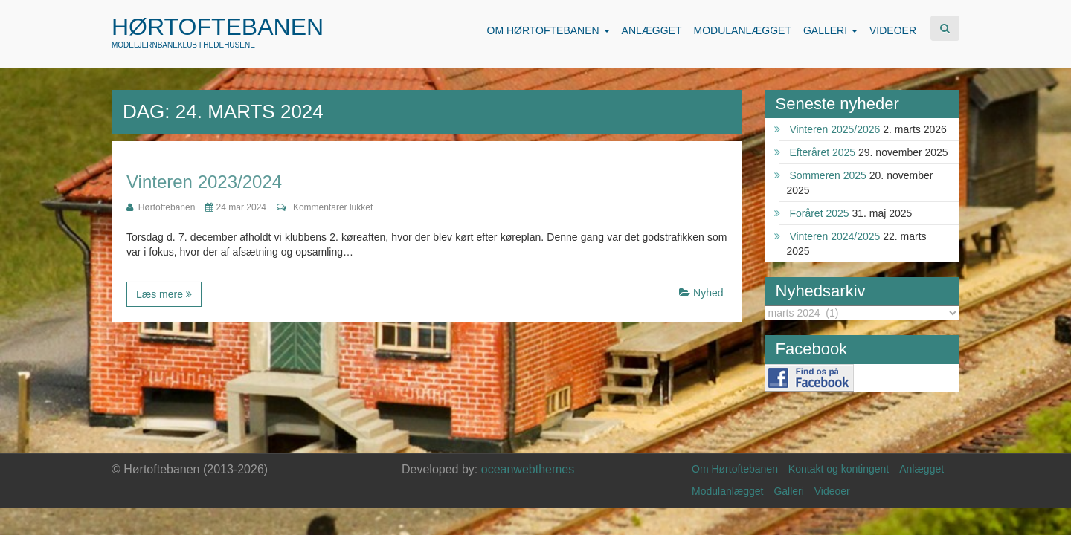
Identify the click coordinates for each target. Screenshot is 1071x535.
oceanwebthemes (527, 469)
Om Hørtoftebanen (735, 469)
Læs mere (164, 294)
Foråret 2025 (819, 213)
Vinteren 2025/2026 (834, 129)
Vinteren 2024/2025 (834, 236)
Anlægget (921, 469)
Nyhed (708, 293)
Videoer (832, 491)
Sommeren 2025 (827, 175)
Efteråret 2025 (822, 152)
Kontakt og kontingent (838, 469)
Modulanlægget (728, 491)
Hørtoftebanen (218, 26)
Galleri (788, 491)
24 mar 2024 (235, 207)
